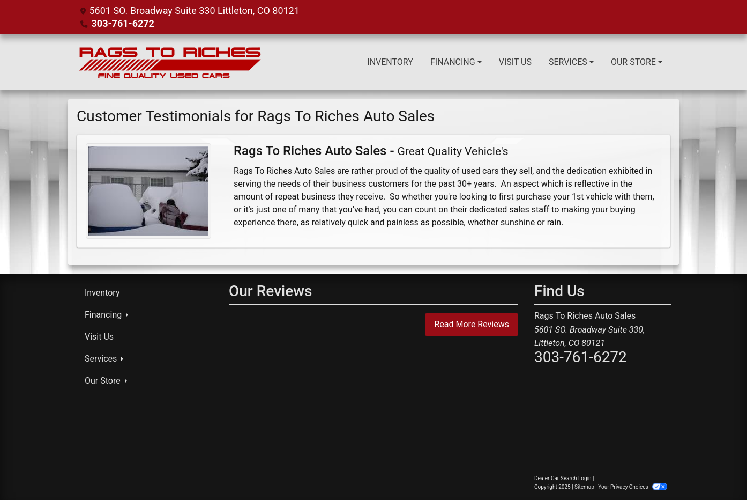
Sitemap (584, 487)
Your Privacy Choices (632, 487)
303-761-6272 (122, 23)
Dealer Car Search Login (563, 478)
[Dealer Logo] (170, 62)
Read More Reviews (471, 324)
